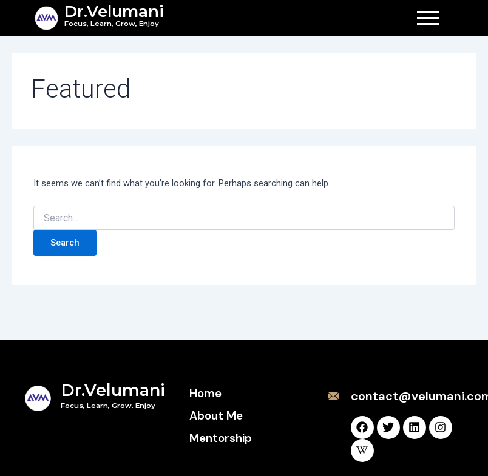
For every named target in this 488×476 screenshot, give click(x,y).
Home (205, 393)
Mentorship (220, 438)
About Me (216, 415)
